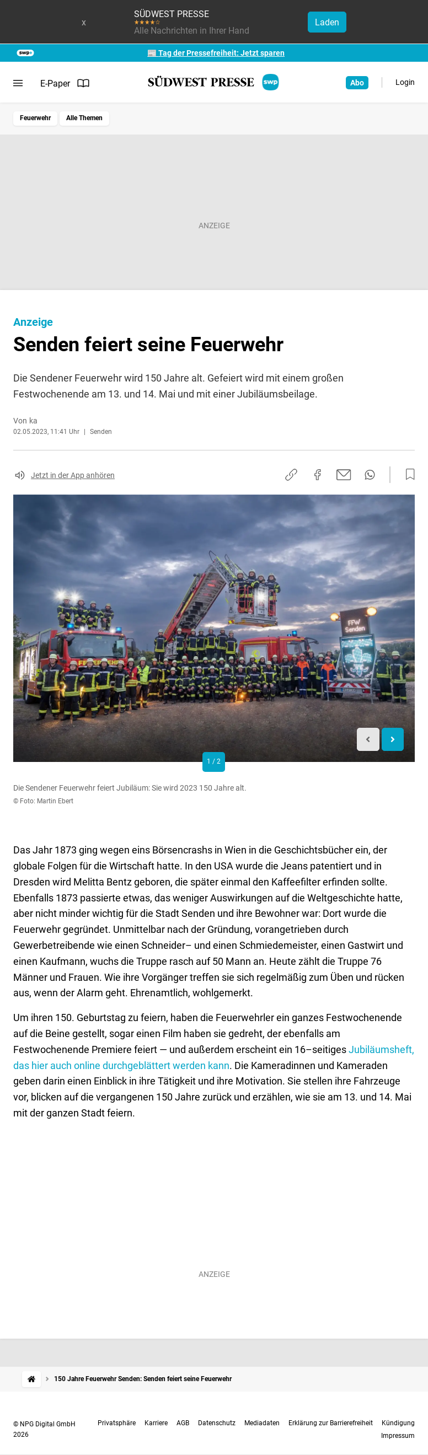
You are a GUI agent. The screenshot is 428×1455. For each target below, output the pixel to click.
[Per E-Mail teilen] (344, 475)
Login (405, 82)
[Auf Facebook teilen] (318, 475)
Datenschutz (217, 1423)
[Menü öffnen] (18, 83)
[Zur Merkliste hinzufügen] (407, 475)
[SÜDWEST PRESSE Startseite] (214, 82)
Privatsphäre (117, 1423)
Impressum (398, 1436)
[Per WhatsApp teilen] (370, 475)
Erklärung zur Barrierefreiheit (330, 1423)
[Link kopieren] (291, 475)
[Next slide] (393, 739)
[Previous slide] (368, 739)
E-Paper (65, 83)
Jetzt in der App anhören (73, 475)
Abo (357, 82)
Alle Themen (84, 118)
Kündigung (398, 1423)
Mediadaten (262, 1423)
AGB (182, 1423)
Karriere (156, 1423)
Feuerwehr (35, 118)
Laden (327, 22)
